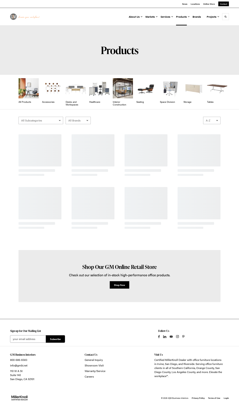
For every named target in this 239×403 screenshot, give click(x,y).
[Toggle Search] (225, 16)
